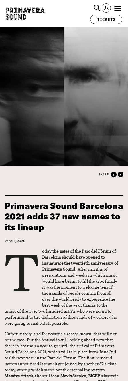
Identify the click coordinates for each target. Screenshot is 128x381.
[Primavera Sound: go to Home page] (25, 13)
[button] (97, 8)
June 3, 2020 (15, 240)
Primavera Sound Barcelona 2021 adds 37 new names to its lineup (64, 217)
